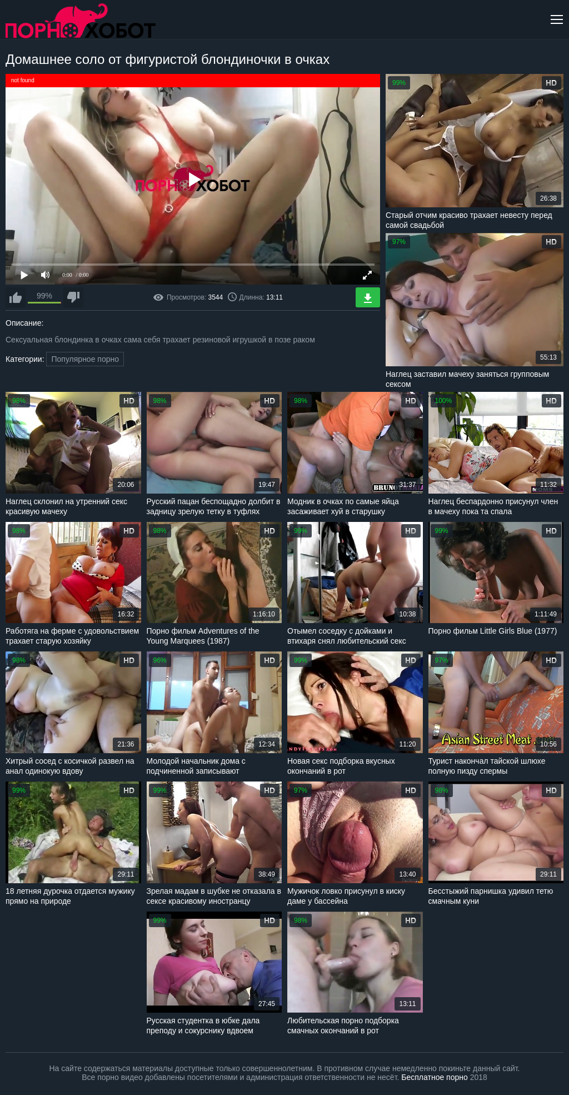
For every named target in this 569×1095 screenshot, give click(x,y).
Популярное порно (85, 359)
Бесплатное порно (434, 1077)
